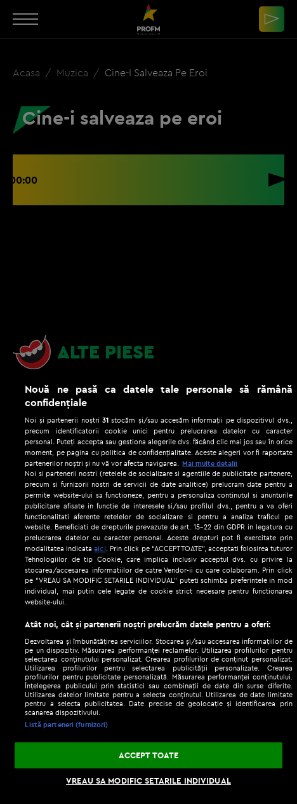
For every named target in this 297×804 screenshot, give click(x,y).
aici (100, 548)
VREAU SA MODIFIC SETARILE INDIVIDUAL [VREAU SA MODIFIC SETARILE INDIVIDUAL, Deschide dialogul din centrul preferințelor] (148, 780)
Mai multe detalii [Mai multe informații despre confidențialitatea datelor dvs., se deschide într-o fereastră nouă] (209, 463)
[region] (148, 587)
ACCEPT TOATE (149, 755)
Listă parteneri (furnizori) (66, 724)
